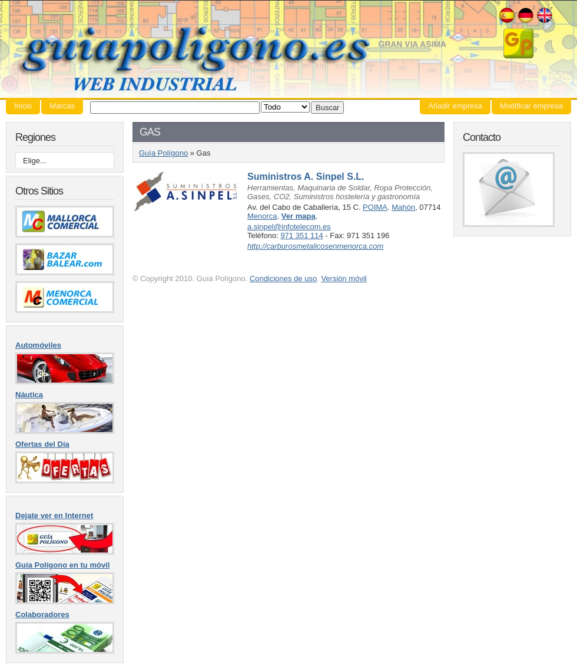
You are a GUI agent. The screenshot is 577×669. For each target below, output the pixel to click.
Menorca (262, 216)
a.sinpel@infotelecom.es (289, 226)
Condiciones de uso (283, 278)
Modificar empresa (531, 105)
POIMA (375, 207)
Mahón (403, 207)
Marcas (62, 105)
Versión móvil (343, 278)
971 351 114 (301, 235)
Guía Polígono (288, 49)
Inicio (23, 105)
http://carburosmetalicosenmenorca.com (315, 246)
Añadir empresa (455, 105)
